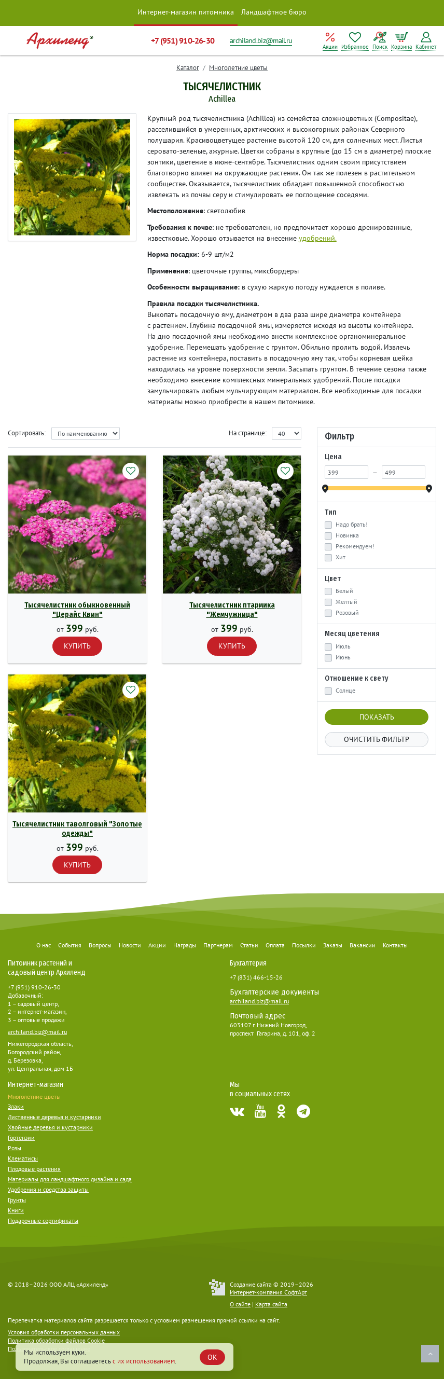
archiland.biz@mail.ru (261, 40)
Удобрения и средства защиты (48, 1189)
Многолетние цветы (238, 67)
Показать (376, 717)
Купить (77, 646)
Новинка (347, 535)
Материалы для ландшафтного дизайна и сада (70, 1179)
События (69, 945)
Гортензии (21, 1137)
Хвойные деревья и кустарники (50, 1127)
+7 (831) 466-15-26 (256, 977)
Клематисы (23, 1158)
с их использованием (144, 1361)
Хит (340, 557)
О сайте (240, 1304)
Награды (184, 945)
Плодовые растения (34, 1169)
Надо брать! (352, 524)
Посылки (304, 945)
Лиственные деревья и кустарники (54, 1117)
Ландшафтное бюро (274, 12)
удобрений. (318, 238)
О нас (43, 945)
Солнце (345, 690)
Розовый (347, 612)
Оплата (275, 945)
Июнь (343, 657)
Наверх (430, 1353)
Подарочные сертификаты (43, 1220)
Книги (16, 1210)
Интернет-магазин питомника (185, 12)
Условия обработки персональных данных (64, 1332)
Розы (14, 1148)
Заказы (332, 945)
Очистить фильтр (376, 739)
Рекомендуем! (355, 546)
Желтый (346, 601)
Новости (130, 945)
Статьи (249, 945)
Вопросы (100, 945)
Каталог (187, 67)
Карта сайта (271, 1304)
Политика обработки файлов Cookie (56, 1340)
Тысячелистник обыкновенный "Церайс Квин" (77, 610)
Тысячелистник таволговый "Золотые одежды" (77, 829)
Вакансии (363, 945)
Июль (343, 646)
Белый (344, 591)
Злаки (16, 1106)
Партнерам (218, 945)
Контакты (395, 945)
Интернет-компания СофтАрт (268, 1292)
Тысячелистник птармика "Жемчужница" (232, 610)
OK (212, 1357)
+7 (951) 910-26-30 (182, 40)
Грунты (17, 1200)
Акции (157, 945)
